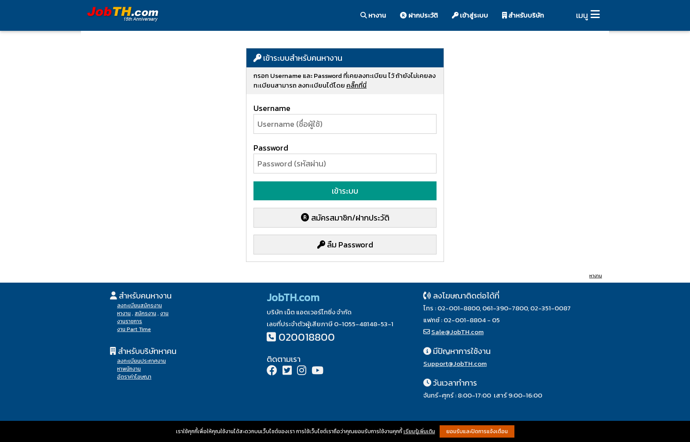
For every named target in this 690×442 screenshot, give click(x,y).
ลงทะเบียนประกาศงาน (141, 361)
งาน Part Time (134, 329)
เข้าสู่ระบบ (470, 15)
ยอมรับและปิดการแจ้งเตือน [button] (477, 431)
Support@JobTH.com (455, 363)
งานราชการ (129, 321)
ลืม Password (345, 244)
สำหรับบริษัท (523, 15)
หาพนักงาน (129, 369)
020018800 (307, 337)
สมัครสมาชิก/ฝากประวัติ (345, 218)
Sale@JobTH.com (457, 332)
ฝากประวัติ (419, 15)
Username (271, 108)
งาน (164, 313)
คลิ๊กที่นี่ (356, 85)
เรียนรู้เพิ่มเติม (419, 431)
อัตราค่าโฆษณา (134, 377)
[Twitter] (287, 371)
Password (270, 148)
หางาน (373, 15)
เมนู (582, 15)
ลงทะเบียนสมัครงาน (139, 305)
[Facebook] (272, 371)
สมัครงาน (145, 313)
